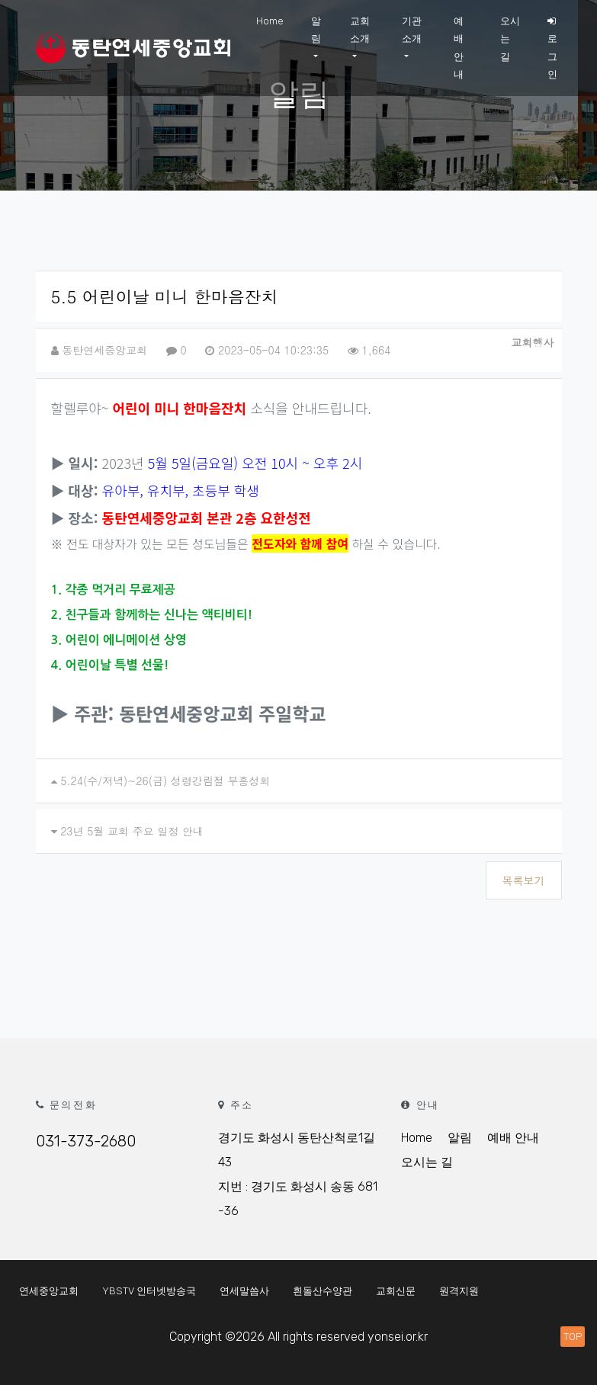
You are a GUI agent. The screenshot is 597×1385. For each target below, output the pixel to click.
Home (270, 21)
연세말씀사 (244, 1291)
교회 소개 (360, 29)
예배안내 (459, 47)
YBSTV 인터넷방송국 (149, 1291)
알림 (316, 29)
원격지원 (459, 1291)
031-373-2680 (86, 1141)
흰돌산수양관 (322, 1291)
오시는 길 (510, 39)
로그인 (552, 48)
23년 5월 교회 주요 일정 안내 (132, 830)
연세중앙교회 (49, 1291)
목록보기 (523, 880)
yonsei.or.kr (398, 1336)
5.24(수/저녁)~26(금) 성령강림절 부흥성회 (165, 780)
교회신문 (396, 1291)
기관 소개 (412, 29)
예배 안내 (513, 1137)
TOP (572, 1336)
